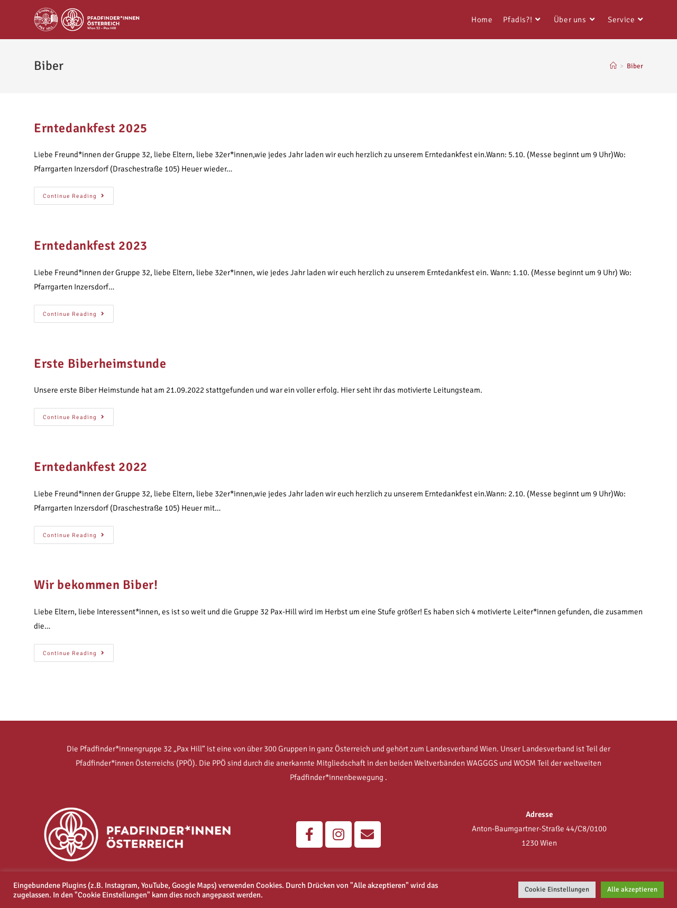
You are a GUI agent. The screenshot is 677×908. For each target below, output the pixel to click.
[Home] (613, 66)
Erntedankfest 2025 (91, 128)
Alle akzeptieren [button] (632, 889)
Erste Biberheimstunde (100, 363)
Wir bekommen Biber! (96, 585)
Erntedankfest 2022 (91, 467)
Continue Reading (78, 193)
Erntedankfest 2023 (91, 245)
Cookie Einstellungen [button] (557, 889)
